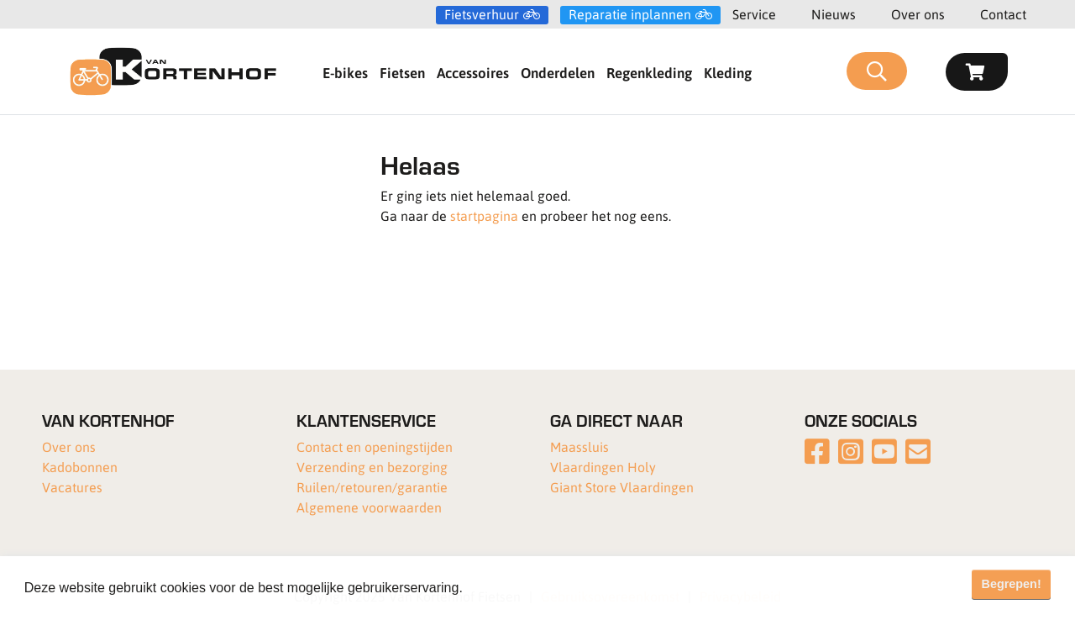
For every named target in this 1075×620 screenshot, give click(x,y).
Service (754, 14)
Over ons (918, 14)
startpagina (484, 215)
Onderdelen (558, 72)
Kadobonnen (80, 467)
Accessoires (473, 72)
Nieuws (833, 14)
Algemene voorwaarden (369, 507)
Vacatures (72, 487)
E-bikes (345, 72)
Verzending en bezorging (372, 467)
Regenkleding (649, 72)
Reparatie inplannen (630, 14)
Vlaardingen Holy (603, 467)
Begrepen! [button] (1011, 584)
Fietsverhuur (481, 14)
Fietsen (402, 72)
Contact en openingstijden (374, 446)
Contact (1003, 14)
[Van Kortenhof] (173, 71)
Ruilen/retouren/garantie (372, 487)
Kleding (728, 72)
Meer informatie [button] (515, 588)
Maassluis (579, 446)
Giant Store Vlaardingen (622, 487)
